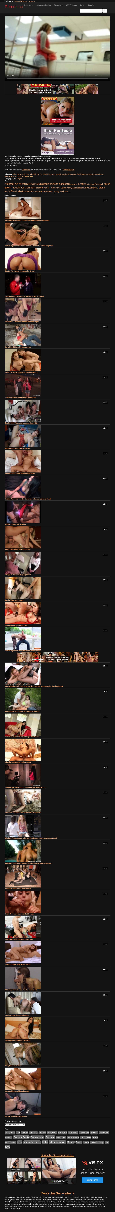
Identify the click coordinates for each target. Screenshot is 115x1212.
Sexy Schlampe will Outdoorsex (17, 1091)
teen (31, 176)
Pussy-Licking (16, 176)
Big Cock (26, 174)
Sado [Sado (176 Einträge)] (43, 191)
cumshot (64, 174)
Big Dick (33, 174)
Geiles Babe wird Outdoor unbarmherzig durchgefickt (25, 787)
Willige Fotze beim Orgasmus (16, 1116)
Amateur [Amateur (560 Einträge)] (9, 183)
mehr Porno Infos (11, 165)
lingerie (91, 174)
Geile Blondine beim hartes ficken (17, 964)
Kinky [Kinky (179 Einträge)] (69, 188)
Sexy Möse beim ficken (13, 1066)
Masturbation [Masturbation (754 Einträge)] (19, 191)
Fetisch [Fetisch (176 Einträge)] (98, 184)
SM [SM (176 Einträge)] (61, 191)
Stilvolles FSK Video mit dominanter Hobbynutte (23, 813)
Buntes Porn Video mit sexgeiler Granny (20, 271)
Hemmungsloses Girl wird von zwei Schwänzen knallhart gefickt (29, 246)
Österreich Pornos (20, 1)
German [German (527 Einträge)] (29, 187)
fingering (85, 174)
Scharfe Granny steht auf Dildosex (18, 889)
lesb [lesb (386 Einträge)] (85, 187)
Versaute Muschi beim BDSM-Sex (17, 448)
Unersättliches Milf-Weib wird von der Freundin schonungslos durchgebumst (34, 686)
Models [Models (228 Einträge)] (30, 191)
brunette (52, 174)
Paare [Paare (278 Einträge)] (37, 191)
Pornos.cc (14, 6)
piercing (7, 176)
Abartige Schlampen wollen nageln (18, 762)
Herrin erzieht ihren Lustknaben (17, 1015)
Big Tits (39, 174)
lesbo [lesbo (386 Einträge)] (7, 191)
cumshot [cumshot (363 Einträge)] (63, 184)
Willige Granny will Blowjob (15, 524)
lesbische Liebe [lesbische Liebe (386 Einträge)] (96, 187)
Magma (19, 179)
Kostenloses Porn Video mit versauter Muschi (22, 711)
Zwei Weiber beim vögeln (14, 600)
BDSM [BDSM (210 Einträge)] (22, 184)
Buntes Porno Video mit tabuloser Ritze (20, 474)
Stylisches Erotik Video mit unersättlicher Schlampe (24, 296)
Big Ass (19, 174)
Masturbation (99, 174)
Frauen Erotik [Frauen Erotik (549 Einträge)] (21, 1137)
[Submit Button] (104, 11)
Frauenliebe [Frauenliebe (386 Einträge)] (18, 187)
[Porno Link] (57, 89)
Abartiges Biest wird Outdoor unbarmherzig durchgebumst (27, 220)
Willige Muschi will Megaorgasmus (18, 575)
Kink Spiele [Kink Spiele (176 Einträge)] (61, 188)
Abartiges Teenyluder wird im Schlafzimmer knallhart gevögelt (28, 863)
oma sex (32, 1)
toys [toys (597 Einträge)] (65, 191)
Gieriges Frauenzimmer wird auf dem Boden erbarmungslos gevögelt (31, 838)
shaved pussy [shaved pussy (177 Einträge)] (52, 191)
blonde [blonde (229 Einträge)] (36, 184)
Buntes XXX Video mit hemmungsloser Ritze (21, 423)
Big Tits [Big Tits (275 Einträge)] (29, 184)
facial (79, 174)
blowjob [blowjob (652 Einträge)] (44, 183)
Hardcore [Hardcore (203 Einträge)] (38, 188)
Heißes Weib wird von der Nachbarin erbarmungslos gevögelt (28, 499)
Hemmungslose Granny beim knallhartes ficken (23, 651)
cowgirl (58, 174)
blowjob (45, 174)
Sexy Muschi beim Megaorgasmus (18, 347)
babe (14, 174)
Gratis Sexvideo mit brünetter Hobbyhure (20, 398)
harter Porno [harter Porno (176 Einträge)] (49, 188)
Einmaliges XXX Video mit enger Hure (19, 939)
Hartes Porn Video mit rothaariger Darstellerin (22, 737)
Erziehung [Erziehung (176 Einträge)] (90, 184)
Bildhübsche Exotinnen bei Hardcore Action (21, 372)
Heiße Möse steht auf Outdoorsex (17, 549)
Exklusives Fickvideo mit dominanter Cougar (22, 322)
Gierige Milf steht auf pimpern (16, 625)
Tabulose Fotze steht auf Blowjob (17, 1040)
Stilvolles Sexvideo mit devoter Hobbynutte (21, 990)
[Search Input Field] (91, 11)
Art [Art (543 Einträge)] (16, 183)
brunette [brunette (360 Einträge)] (54, 184)
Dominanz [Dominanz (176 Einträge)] (73, 184)
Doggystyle (72, 174)
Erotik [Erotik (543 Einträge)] (81, 183)
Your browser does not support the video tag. (57, 48)
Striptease (25, 176)
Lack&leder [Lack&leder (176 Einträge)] (77, 188)
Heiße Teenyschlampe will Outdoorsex (19, 914)
